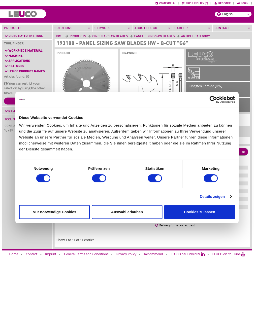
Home (59, 36)
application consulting (106, 278)
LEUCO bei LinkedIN (188, 312)
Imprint (50, 312)
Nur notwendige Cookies (54, 212)
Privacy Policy (126, 312)
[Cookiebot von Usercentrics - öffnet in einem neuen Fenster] (213, 99)
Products (13, 28)
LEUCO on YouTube (228, 312)
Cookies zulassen (199, 212)
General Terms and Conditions (86, 312)
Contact (31, 312)
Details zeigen (212, 196)
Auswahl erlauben (127, 212)
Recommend (153, 312)
